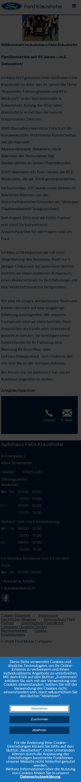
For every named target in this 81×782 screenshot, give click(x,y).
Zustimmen (39, 719)
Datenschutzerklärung (40, 776)
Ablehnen (39, 730)
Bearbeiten (39, 708)
